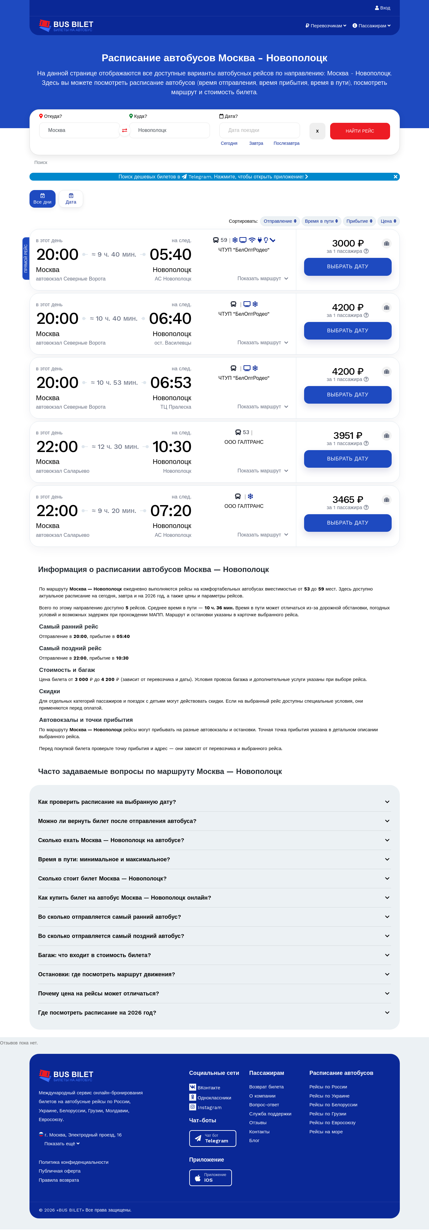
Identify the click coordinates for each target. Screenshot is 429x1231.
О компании (262, 1097)
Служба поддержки (270, 1115)
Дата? (228, 116)
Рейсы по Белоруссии (333, 1106)
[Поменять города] (124, 130)
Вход (382, 7)
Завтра (256, 143)
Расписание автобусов (341, 1074)
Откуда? (53, 116)
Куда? (140, 116)
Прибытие (359, 221)
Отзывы (257, 1124)
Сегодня (229, 143)
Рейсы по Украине (329, 1097)
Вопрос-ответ (264, 1106)
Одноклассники (210, 1098)
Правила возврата (59, 1181)
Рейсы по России (328, 1088)
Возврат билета (266, 1088)
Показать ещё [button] (62, 1145)
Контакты (259, 1133)
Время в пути (320, 221)
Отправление (278, 221)
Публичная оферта (60, 1172)
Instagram (205, 1108)
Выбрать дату (343, 266)
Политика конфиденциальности (74, 1163)
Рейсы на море (326, 1133)
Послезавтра (286, 143)
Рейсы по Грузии (327, 1115)
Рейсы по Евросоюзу (332, 1124)
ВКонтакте (204, 1088)
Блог (254, 1142)
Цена (388, 221)
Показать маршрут (253, 278)
